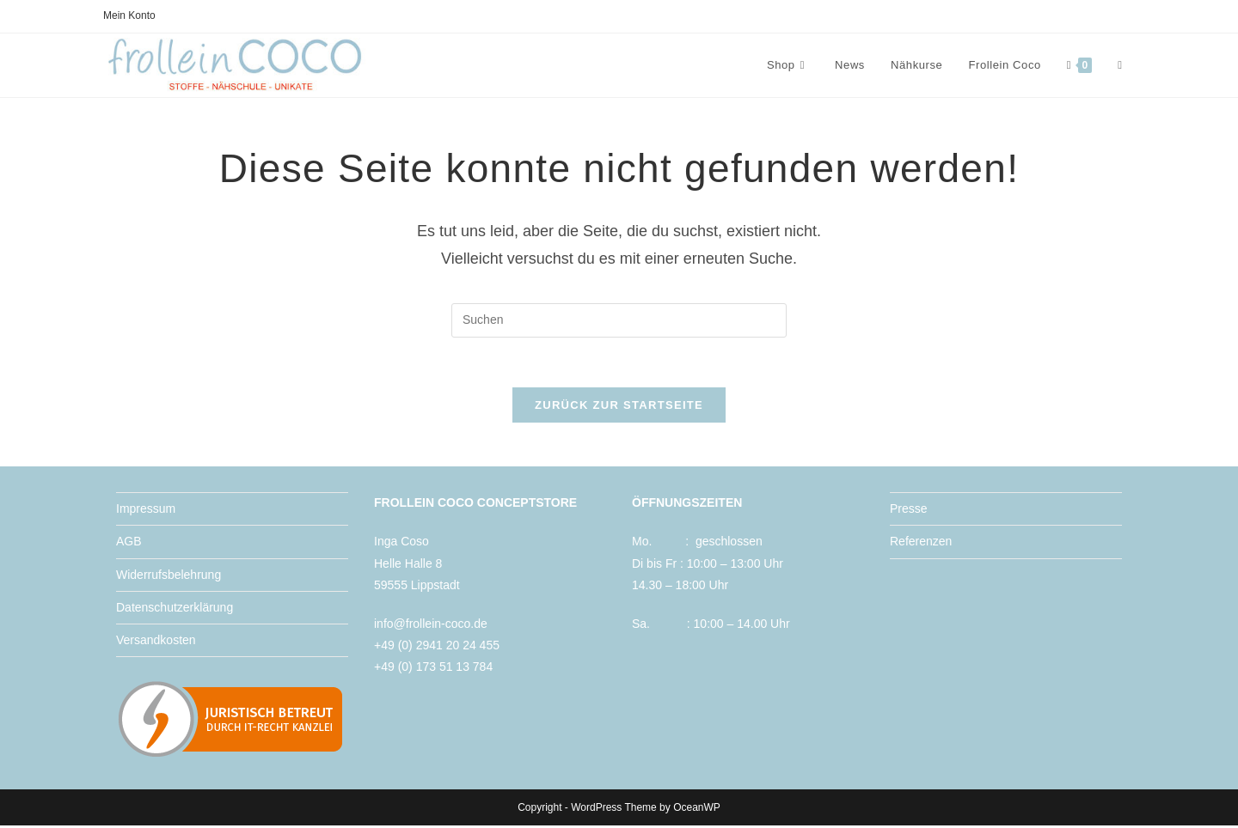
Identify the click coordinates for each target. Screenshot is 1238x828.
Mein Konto (129, 15)
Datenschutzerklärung (174, 609)
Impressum (145, 511)
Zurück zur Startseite (619, 407)
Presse (909, 511)
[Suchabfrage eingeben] (619, 320)
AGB (129, 544)
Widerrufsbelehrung (168, 576)
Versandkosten (156, 642)
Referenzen (921, 544)
